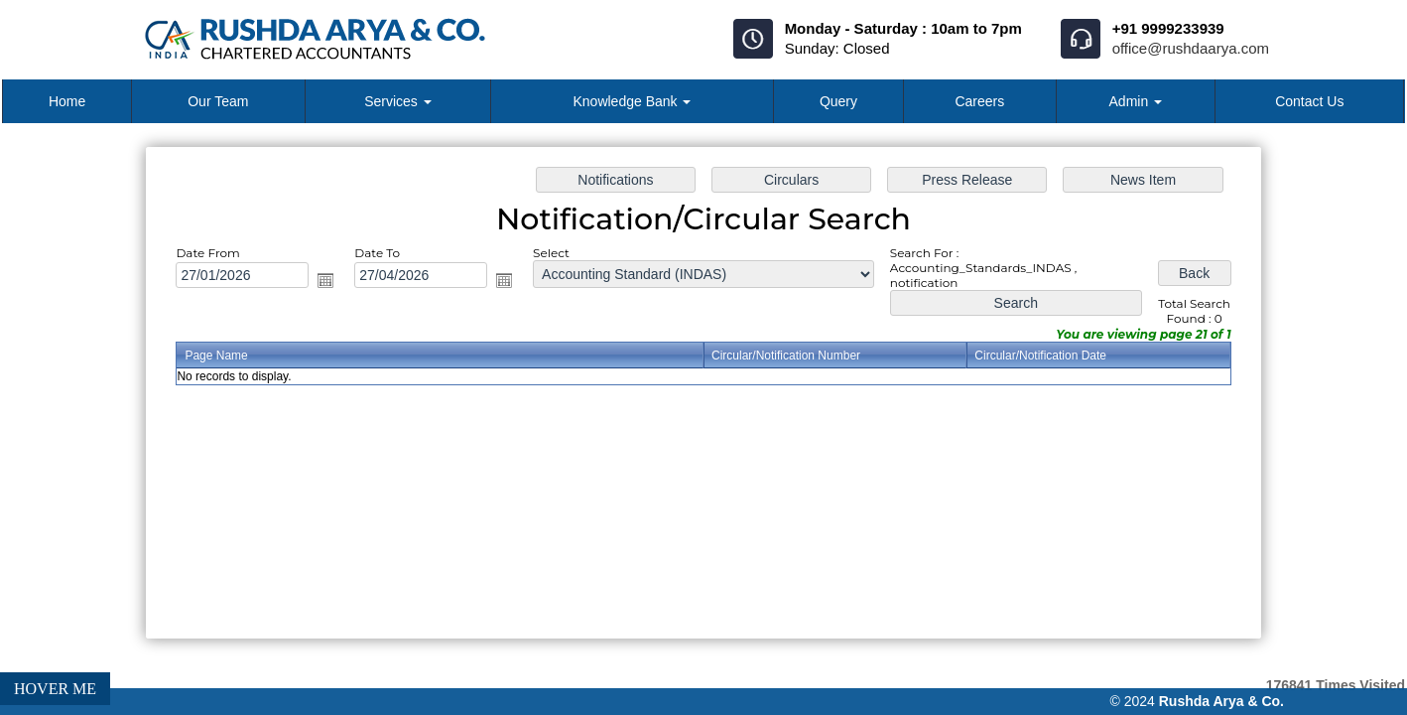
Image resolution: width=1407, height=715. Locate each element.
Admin (1136, 101)
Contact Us (1309, 101)
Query (838, 101)
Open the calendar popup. (332, 282)
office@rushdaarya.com (1190, 48)
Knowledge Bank (632, 101)
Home (67, 101)
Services (398, 101)
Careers (979, 101)
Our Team (218, 101)
